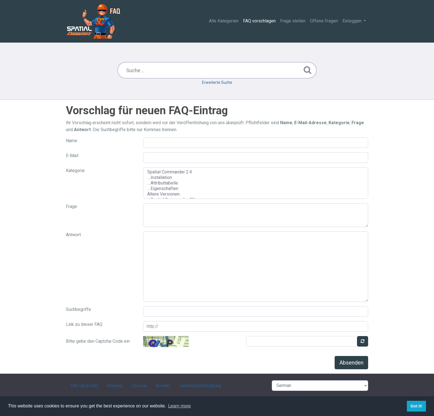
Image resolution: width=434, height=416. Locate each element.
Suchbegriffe (78, 309)
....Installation (256, 177)
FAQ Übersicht (84, 385)
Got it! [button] (416, 406)
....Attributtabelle (256, 183)
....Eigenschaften (256, 188)
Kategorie (75, 170)
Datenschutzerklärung (200, 385)
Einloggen (352, 21)
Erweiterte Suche (217, 82)
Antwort (73, 234)
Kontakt (163, 385)
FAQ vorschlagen (259, 21)
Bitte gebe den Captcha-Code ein (98, 341)
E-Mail (72, 155)
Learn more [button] (179, 406)
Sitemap (115, 385)
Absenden (351, 362)
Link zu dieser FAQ (84, 324)
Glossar (139, 385)
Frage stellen (293, 21)
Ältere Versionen (256, 194)
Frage (71, 206)
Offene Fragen (324, 21)
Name (71, 140)
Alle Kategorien (224, 21)
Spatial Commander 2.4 (256, 172)
